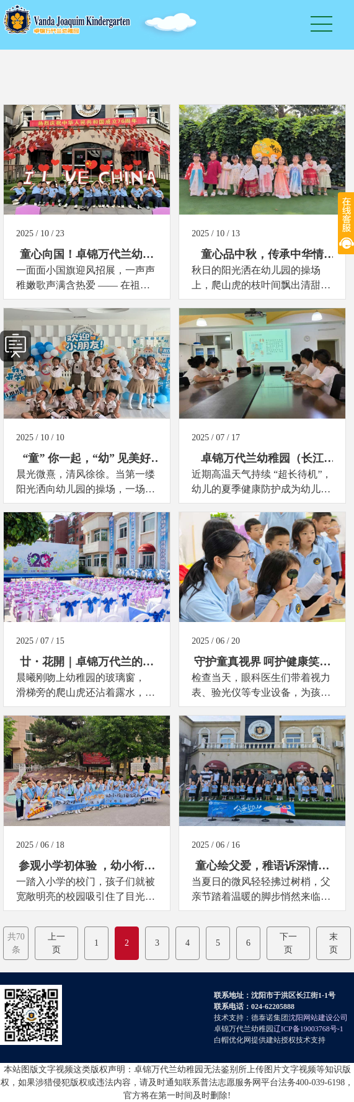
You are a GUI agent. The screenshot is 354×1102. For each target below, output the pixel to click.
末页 (333, 943)
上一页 (56, 943)
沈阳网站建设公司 (318, 1017)
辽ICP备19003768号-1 (308, 1028)
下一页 (288, 943)
